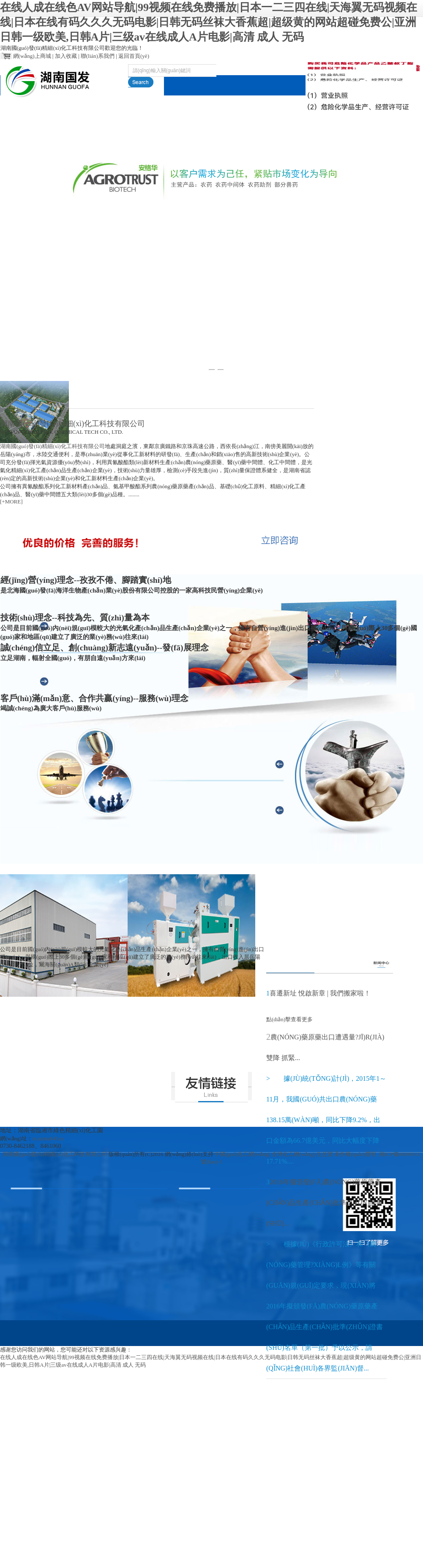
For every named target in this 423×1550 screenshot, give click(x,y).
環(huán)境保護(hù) (238, 155)
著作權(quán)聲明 (355, 1154)
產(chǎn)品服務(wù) (133, 155)
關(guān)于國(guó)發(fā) (81, 155)
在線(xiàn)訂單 (290, 145)
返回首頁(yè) (133, 56)
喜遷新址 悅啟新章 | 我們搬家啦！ (320, 993)
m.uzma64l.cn (48, 1138)
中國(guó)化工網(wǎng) (242, 1154)
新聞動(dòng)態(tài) (186, 155)
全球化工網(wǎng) (293, 1154)
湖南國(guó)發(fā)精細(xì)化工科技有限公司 (52, 446)
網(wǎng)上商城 (32, 56)
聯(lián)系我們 (98, 56)
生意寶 (325, 1154)
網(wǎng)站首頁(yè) (28, 155)
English (395, 145)
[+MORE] (11, 501)
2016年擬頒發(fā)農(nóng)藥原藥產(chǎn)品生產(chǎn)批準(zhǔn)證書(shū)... (324, 1202)
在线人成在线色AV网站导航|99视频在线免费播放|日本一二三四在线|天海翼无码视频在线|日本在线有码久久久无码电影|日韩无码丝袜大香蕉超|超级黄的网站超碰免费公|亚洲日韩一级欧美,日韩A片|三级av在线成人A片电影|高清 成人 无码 (208, 22)
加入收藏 (66, 56)
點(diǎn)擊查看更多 (289, 949)
